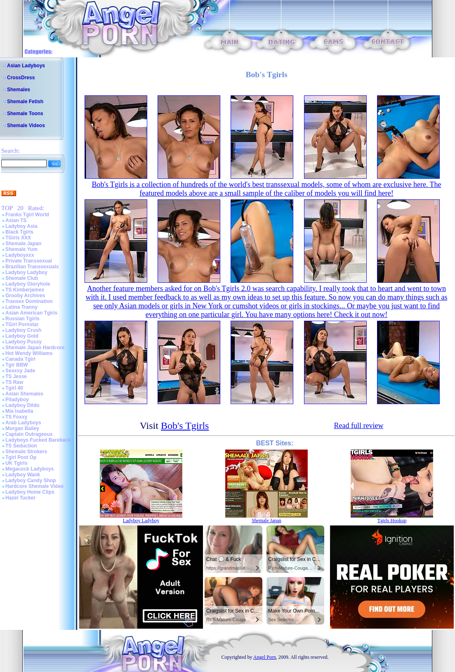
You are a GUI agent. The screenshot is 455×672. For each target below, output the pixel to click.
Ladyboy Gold (21, 336)
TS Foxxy (16, 417)
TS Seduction (21, 446)
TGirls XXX (18, 238)
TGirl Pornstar (22, 324)
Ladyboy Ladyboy (26, 272)
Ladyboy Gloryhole (27, 284)
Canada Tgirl (20, 359)
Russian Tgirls (22, 319)
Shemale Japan (23, 243)
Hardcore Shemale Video (34, 486)
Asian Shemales (24, 394)
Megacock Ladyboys (29, 469)
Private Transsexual (28, 261)
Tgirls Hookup (391, 520)
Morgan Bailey (22, 428)
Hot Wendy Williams (28, 353)
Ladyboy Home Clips (29, 492)
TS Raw (14, 382)
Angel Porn (264, 657)
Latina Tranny (21, 307)
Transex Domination (29, 301)
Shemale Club (21, 278)
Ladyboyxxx (19, 255)
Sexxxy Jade (20, 371)
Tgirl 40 (14, 388)
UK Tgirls (16, 463)
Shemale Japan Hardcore (34, 347)
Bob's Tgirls (185, 425)
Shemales (18, 89)
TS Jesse (16, 376)
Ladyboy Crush (23, 330)
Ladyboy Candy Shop (30, 480)
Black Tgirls (19, 232)
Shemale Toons (25, 113)
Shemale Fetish (25, 101)
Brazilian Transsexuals (32, 267)
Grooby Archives (25, 295)
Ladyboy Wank (22, 475)
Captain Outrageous (29, 434)
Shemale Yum (21, 249)
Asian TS (15, 220)
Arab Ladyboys (23, 423)
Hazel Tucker (20, 498)
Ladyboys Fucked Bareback (38, 440)
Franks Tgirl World (27, 215)
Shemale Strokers (26, 451)
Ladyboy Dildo (22, 405)
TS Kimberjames (24, 290)
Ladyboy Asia (21, 226)
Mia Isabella (19, 411)
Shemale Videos (26, 125)
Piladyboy (17, 399)
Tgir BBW (16, 365)
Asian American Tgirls (31, 313)
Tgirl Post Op (20, 457)
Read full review (358, 425)
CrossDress (21, 77)
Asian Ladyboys (26, 66)
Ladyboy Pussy (23, 342)
